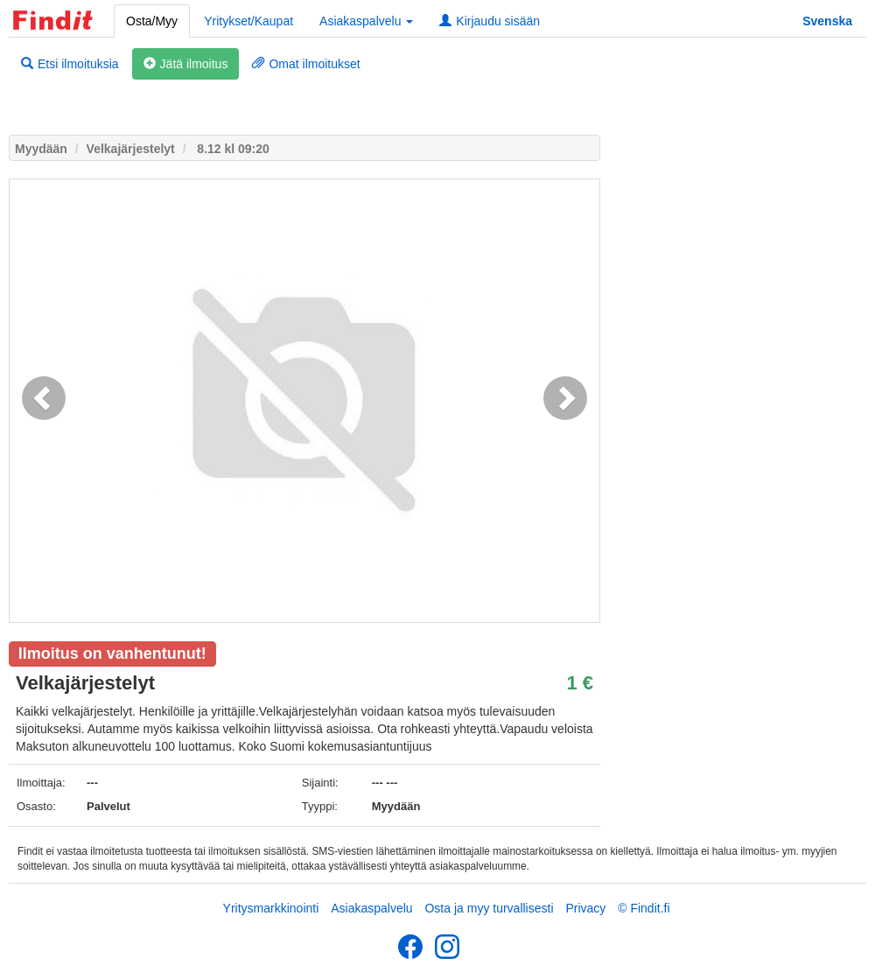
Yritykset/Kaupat (248, 21)
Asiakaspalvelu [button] (366, 21)
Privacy (585, 908)
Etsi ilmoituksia (70, 64)
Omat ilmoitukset (306, 64)
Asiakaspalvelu (371, 908)
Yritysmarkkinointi (271, 908)
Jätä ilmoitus (186, 64)
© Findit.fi (643, 908)
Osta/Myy (152, 21)
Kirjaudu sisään (489, 21)
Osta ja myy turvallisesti (488, 908)
